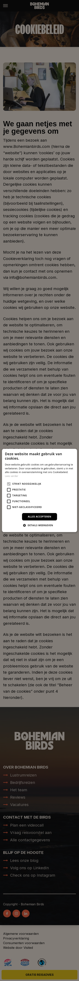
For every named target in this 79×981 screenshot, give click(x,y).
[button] (39, 525)
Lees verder (11, 476)
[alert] (39, 490)
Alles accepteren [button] (39, 516)
